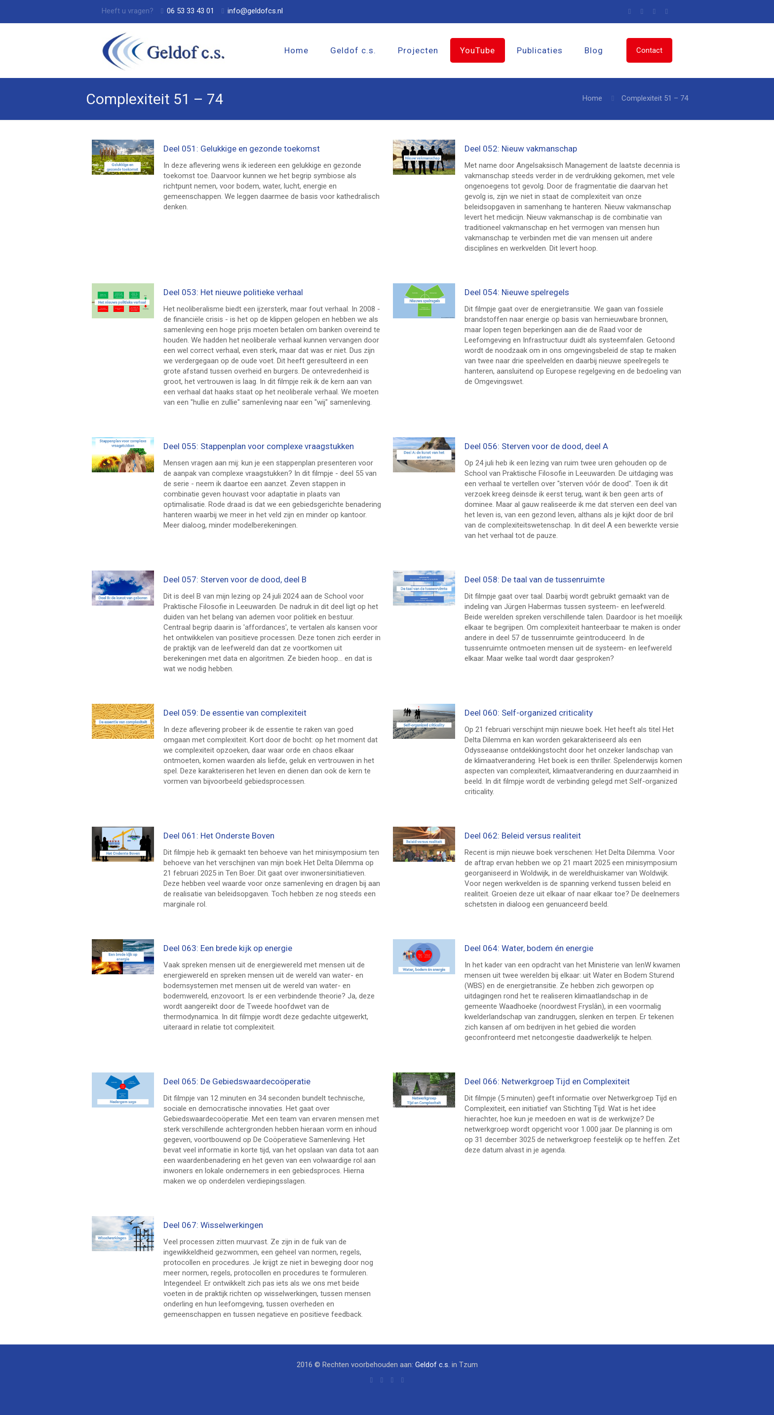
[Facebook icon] (642, 11)
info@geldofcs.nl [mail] (255, 10)
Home (592, 98)
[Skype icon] (629, 11)
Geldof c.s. (432, 1364)
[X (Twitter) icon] (654, 11)
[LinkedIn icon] (666, 11)
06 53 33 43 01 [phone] (190, 10)
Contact (649, 50)
